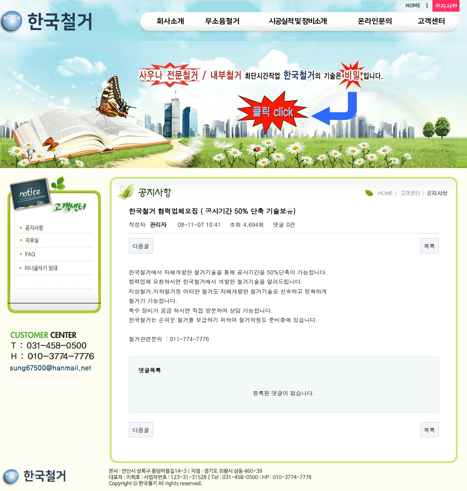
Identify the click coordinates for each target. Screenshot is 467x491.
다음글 (141, 246)
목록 (429, 246)
